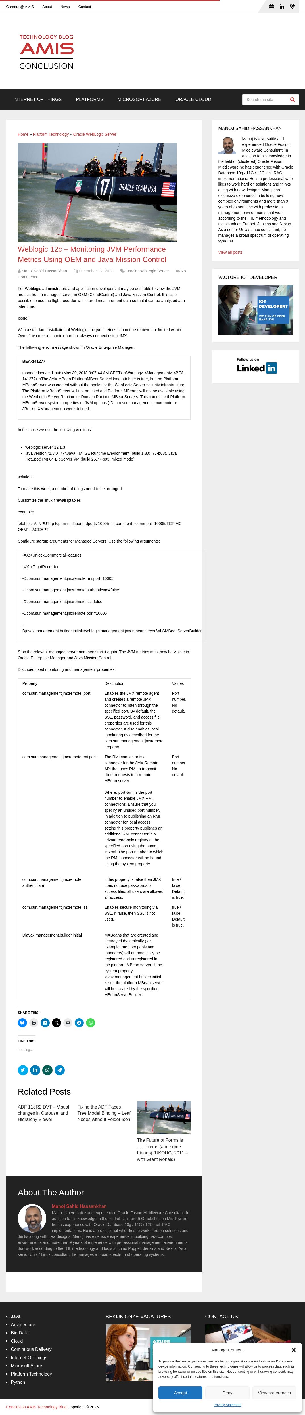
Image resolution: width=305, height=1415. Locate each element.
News (65, 7)
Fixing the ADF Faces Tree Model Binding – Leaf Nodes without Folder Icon (104, 1113)
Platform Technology (51, 134)
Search (293, 99)
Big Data (19, 1332)
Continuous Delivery (31, 1349)
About (47, 7)
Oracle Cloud (193, 99)
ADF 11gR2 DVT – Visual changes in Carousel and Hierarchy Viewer (43, 1113)
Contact (84, 7)
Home (23, 134)
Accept (180, 1392)
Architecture (23, 1324)
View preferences (274, 1392)
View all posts (230, 252)
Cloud (17, 1341)
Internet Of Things (37, 99)
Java (15, 1316)
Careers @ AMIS (20, 7)
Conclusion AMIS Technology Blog (36, 1407)
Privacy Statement (227, 1405)
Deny (227, 1392)
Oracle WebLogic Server (94, 134)
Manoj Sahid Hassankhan (44, 271)
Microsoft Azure (139, 99)
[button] (293, 1350)
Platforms (89, 99)
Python (18, 1382)
